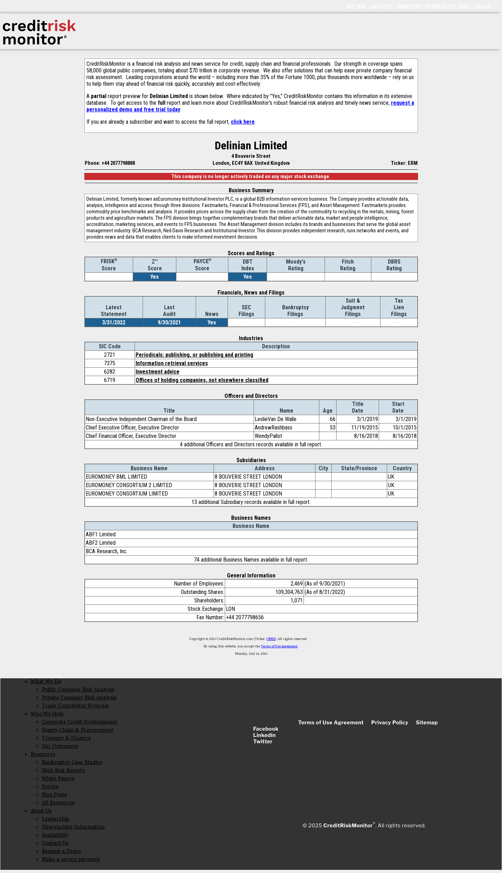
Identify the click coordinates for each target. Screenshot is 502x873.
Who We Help (47, 715)
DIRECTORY (409, 6)
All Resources (58, 804)
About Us (41, 812)
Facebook (266, 729)
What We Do (46, 682)
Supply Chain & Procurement (77, 731)
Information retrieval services (172, 363)
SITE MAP (356, 6)
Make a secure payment (71, 860)
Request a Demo (61, 852)
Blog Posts (54, 795)
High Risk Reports (63, 771)
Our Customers (60, 747)
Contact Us (55, 844)
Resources (43, 755)
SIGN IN (483, 6)
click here (243, 121)
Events (50, 787)
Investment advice (158, 371)
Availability (55, 836)
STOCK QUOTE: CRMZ (448, 6)
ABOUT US (382, 6)
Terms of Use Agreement (279, 646)
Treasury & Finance (66, 739)
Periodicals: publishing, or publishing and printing (194, 354)
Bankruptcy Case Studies (72, 763)
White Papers (58, 779)
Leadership (55, 820)
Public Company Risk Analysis (78, 690)
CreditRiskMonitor (348, 825)
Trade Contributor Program (75, 707)
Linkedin (264, 735)
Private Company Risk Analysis (79, 698)
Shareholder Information (73, 828)
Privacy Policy (390, 722)
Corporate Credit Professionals (79, 723)
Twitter (263, 741)
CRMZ (271, 639)
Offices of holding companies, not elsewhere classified (202, 380)
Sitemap (427, 722)
